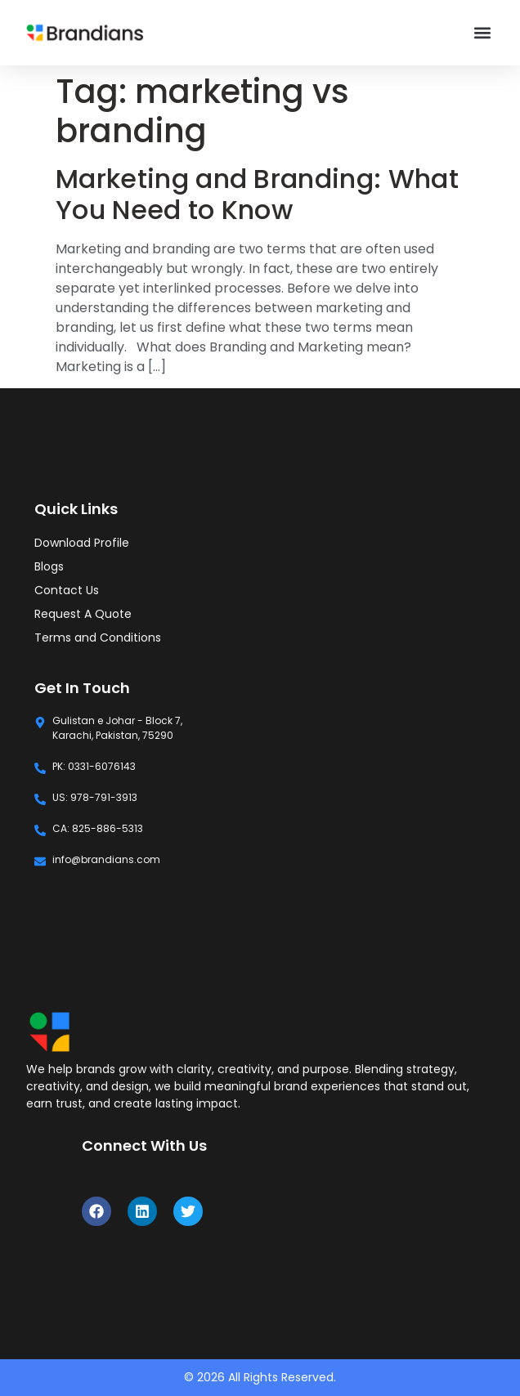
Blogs (49, 566)
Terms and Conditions (97, 637)
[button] (482, 33)
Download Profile (81, 543)
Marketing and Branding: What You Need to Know (257, 194)
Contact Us (66, 590)
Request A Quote (83, 614)
